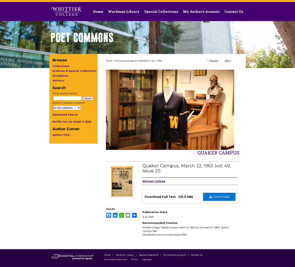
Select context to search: (68, 102)
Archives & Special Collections (74, 70)
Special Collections (149, 255)
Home (109, 60)
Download (219, 197)
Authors (58, 80)
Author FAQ (61, 134)
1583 (159, 60)
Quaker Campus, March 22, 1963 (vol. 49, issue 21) (186, 168)
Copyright (147, 259)
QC (153, 60)
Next (227, 60)
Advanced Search (65, 114)
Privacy (135, 259)
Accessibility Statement (116, 259)
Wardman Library (124, 255)
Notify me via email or (71, 121)
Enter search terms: (65, 93)
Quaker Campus (218, 152)
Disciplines (60, 75)
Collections (60, 66)
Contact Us (234, 11)
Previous (213, 60)
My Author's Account (174, 255)
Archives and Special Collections (132, 60)
